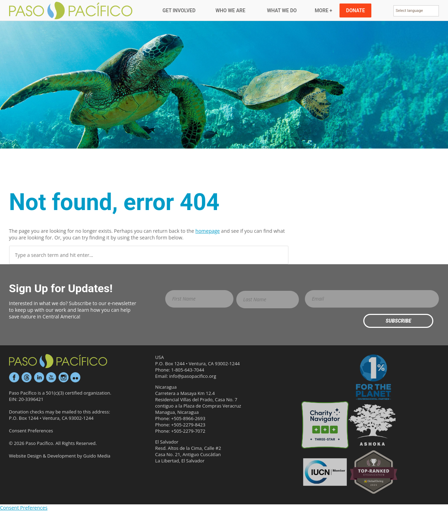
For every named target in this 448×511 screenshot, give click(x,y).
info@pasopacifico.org (192, 376)
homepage (207, 231)
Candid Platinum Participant (325, 377)
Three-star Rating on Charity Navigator (325, 424)
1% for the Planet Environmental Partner (373, 377)
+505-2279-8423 (188, 425)
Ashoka (372, 424)
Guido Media (96, 456)
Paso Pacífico (58, 361)
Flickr (75, 377)
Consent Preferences (31, 430)
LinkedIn (39, 377)
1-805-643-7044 (187, 370)
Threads (26, 377)
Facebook (14, 377)
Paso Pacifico (71, 10)
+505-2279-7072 (188, 431)
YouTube (51, 377)
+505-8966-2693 (188, 418)
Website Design (25, 456)
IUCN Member (325, 472)
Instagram (63, 377)
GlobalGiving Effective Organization (373, 472)
